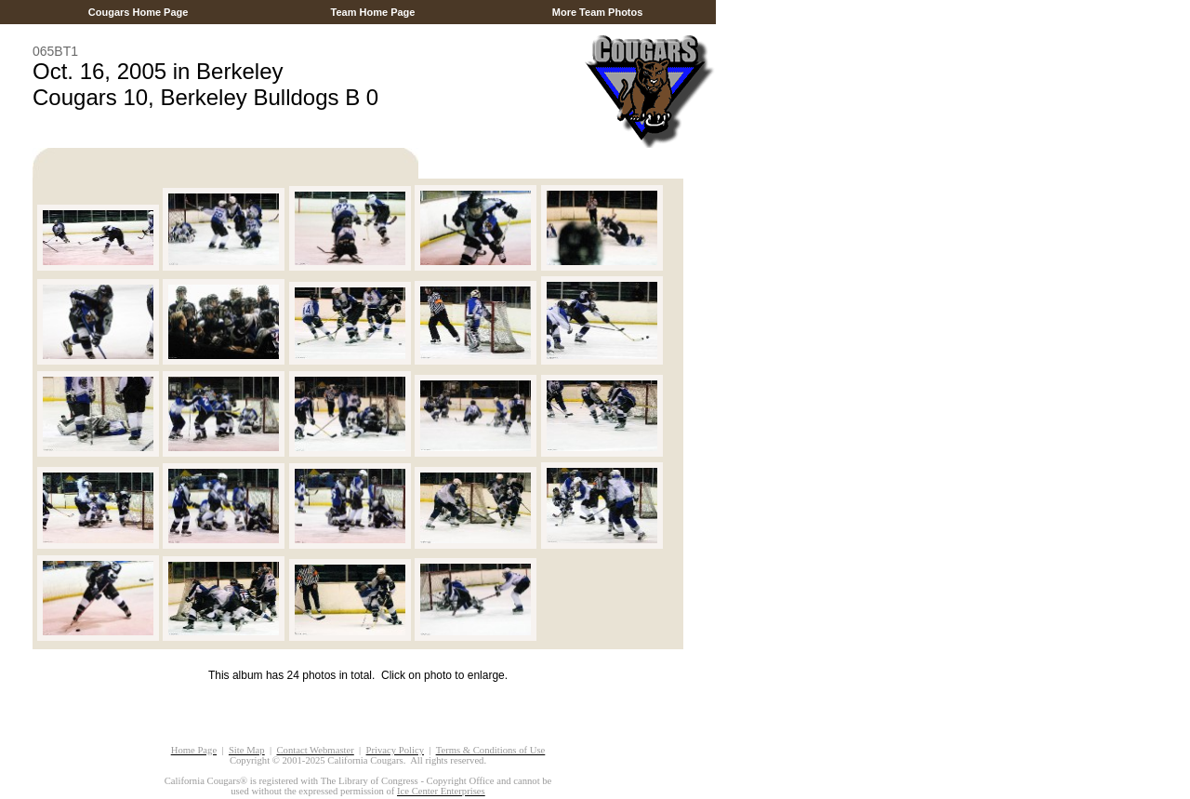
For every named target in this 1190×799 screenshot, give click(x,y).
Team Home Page (372, 12)
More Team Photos (598, 12)
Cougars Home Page (138, 12)
